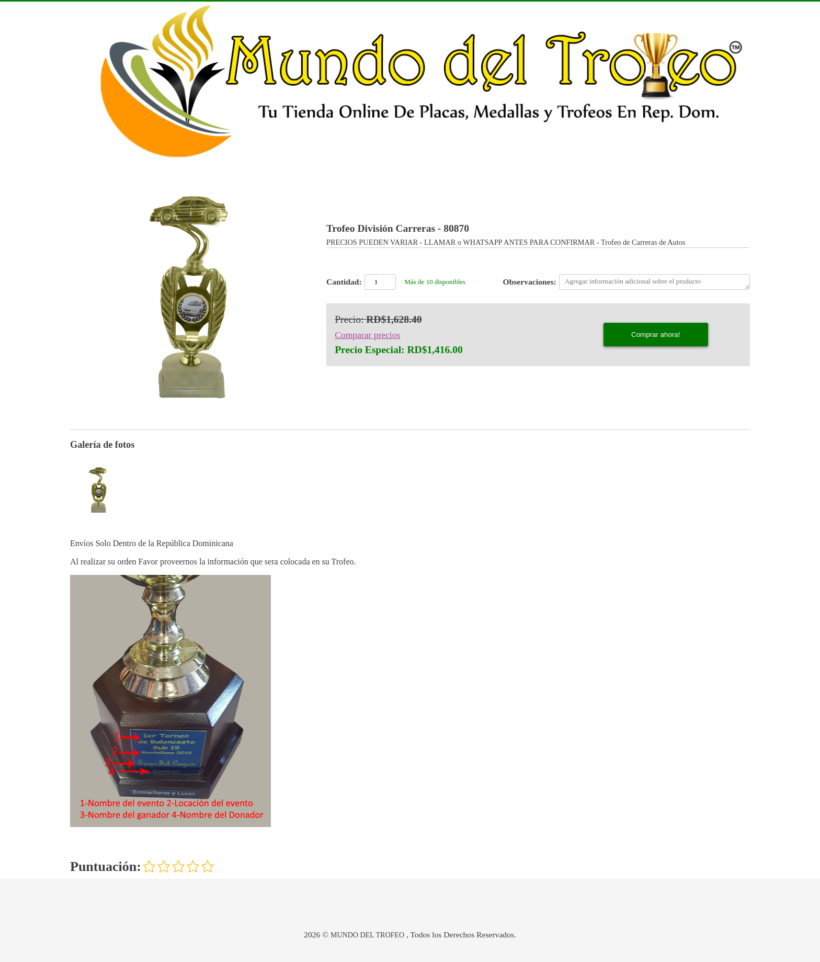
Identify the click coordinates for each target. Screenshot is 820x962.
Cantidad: (344, 281)
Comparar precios (367, 335)
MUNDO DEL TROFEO (367, 935)
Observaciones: (529, 281)
